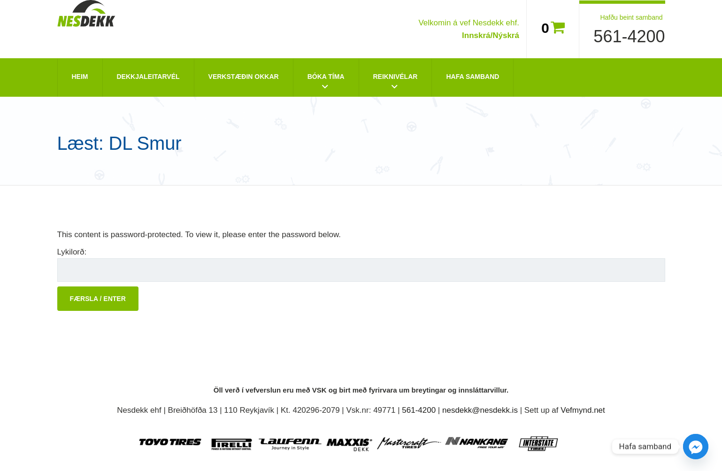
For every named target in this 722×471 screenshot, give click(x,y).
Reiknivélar (395, 76)
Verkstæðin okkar (243, 76)
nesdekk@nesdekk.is (480, 410)
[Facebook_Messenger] (695, 446)
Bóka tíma (326, 76)
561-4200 (629, 36)
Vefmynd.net (583, 410)
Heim (80, 76)
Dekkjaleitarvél (148, 76)
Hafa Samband (472, 76)
